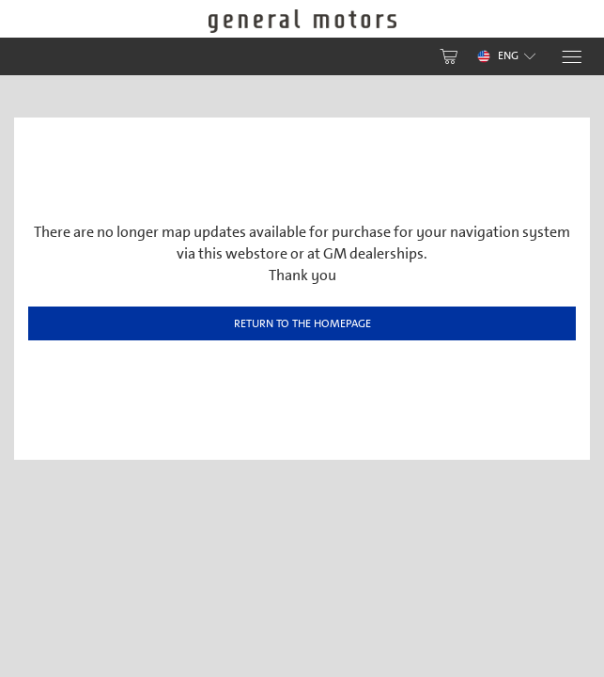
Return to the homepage (302, 323)
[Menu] (570, 56)
